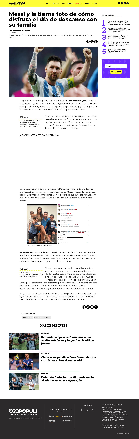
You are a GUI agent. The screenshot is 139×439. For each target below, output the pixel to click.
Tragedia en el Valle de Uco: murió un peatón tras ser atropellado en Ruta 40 (118, 36)
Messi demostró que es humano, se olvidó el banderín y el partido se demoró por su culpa (30, 124)
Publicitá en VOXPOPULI (109, 424)
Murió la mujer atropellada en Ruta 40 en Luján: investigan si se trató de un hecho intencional (119, 44)
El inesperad (26, 273)
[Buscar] (119, 3)
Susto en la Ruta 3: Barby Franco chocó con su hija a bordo (117, 51)
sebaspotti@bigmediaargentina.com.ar (113, 427)
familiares (87, 119)
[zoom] (53, 72)
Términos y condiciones (110, 420)
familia (47, 318)
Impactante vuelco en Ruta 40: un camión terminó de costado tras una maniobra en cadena (119, 23)
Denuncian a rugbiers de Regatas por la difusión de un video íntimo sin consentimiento (119, 30)
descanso (38, 318)
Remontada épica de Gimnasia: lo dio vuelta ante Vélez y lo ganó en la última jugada (67, 340)
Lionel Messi (80, 116)
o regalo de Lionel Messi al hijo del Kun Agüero (31, 275)
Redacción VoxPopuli (21, 31)
